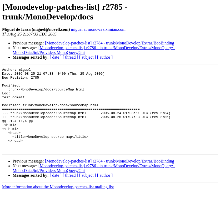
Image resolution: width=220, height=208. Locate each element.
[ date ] (56, 57)
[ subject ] (87, 57)
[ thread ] (70, 57)
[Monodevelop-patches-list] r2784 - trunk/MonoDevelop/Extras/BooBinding (109, 43)
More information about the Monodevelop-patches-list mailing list (58, 203)
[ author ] (105, 57)
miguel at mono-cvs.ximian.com (98, 29)
